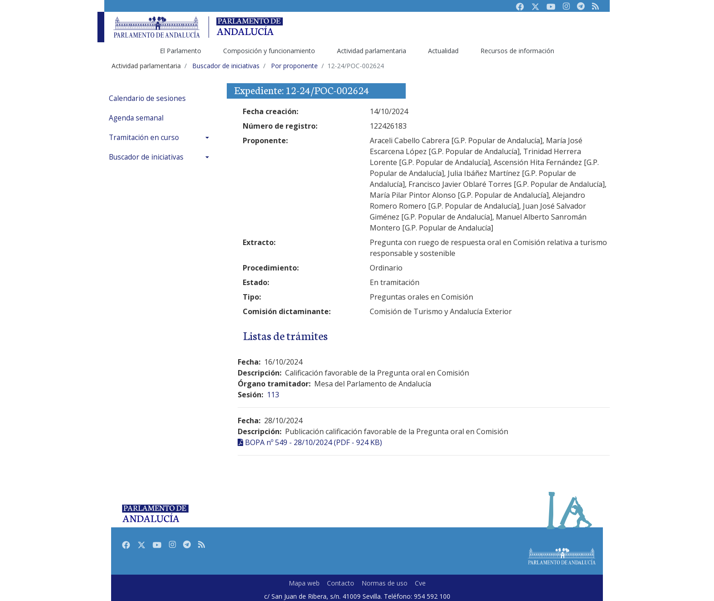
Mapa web (304, 583)
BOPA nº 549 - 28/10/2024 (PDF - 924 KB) (313, 442)
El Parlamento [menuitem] (180, 50)
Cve (420, 583)
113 (273, 395)
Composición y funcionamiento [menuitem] (269, 50)
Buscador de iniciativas (146, 157)
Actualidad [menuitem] (443, 50)
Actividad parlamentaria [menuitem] (371, 50)
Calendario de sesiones (147, 98)
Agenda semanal (136, 118)
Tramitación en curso (144, 137)
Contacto (340, 583)
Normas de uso (385, 583)
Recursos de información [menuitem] (517, 50)
